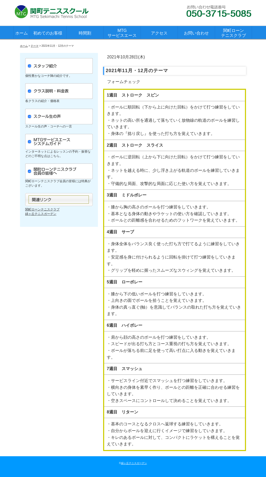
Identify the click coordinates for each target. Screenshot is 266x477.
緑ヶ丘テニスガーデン (40, 214)
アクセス (159, 33)
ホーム (21, 33)
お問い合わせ (196, 33)
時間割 (85, 33)
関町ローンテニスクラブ (233, 33)
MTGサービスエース (122, 33)
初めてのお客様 (47, 33)
